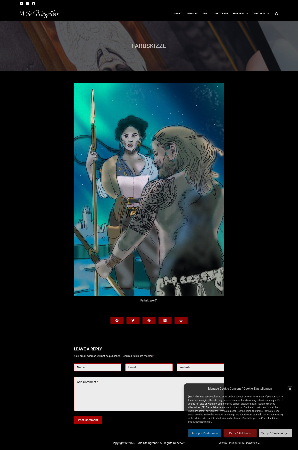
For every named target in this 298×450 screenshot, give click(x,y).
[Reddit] (181, 320)
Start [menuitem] (178, 13)
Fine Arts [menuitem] (241, 14)
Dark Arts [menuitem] (261, 14)
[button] (290, 389)
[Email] (21, 3)
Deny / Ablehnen (240, 433)
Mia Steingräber (39, 14)
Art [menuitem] (207, 14)
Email (132, 367)
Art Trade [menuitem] (221, 13)
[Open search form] (276, 13)
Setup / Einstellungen (275, 433)
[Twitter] (132, 320)
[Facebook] (33, 3)
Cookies (223, 442)
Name (81, 367)
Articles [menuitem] (192, 13)
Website (185, 367)
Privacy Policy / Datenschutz (244, 442)
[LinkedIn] (165, 320)
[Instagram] (27, 3)
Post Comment (88, 420)
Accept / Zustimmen (205, 433)
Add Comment (87, 382)
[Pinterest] (149, 320)
